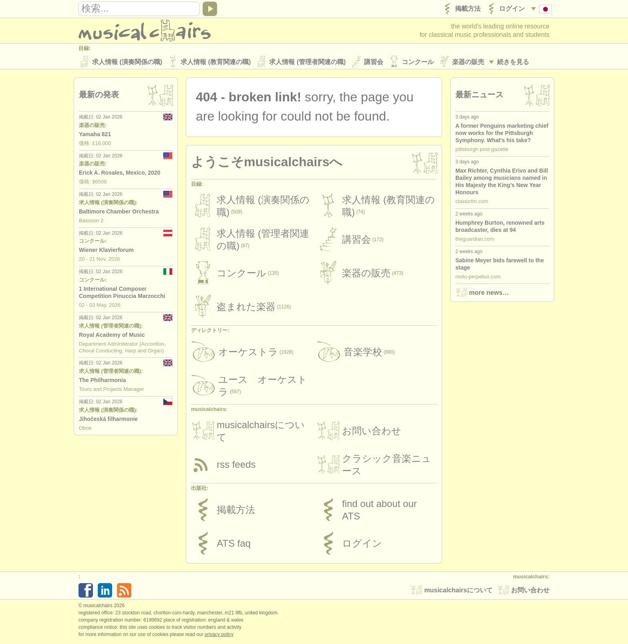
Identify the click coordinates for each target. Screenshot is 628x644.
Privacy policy (219, 635)
